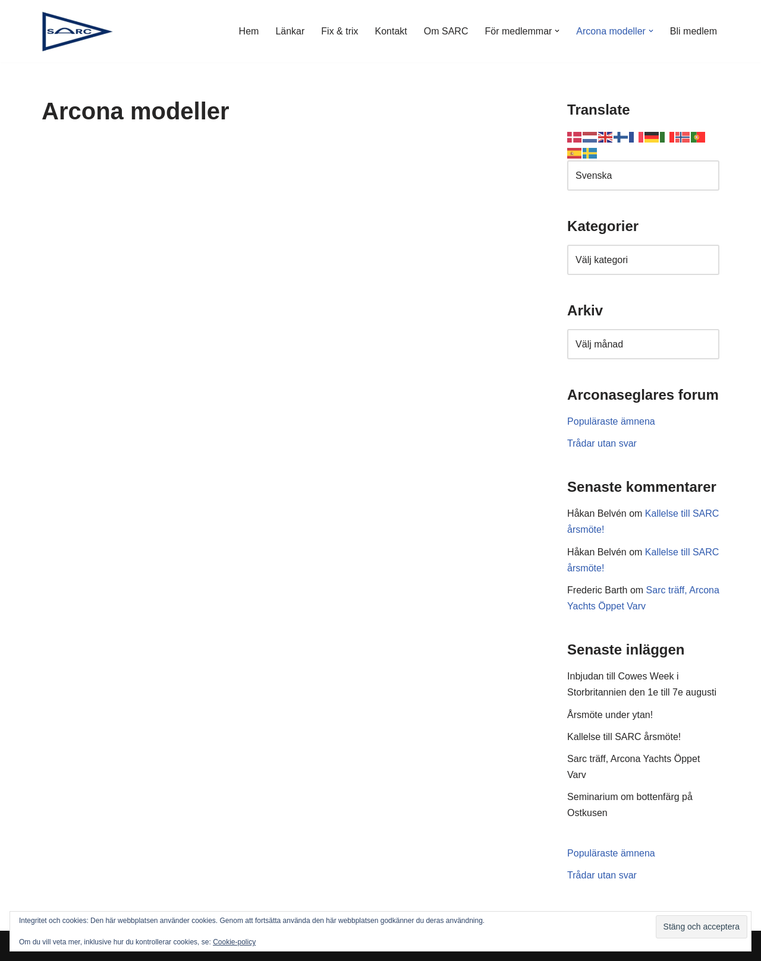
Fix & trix (339, 31)
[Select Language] (643, 175)
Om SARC (446, 31)
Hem (249, 31)
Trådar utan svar (602, 443)
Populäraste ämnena (611, 421)
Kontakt (391, 31)
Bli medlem (693, 31)
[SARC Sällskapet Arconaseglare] (77, 31)
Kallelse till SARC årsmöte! (624, 737)
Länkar (289, 31)
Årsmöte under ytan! (610, 715)
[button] (557, 31)
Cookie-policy (234, 942)
